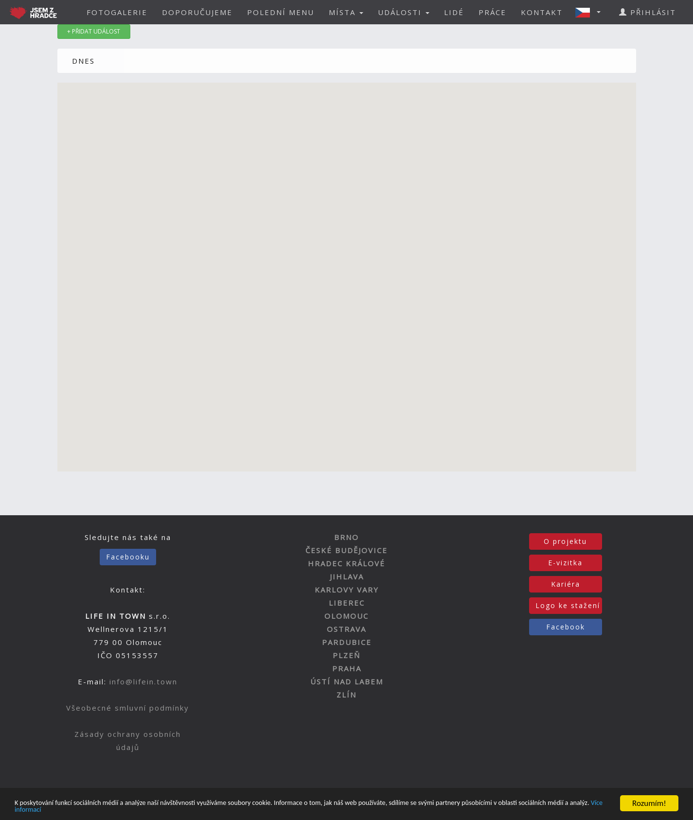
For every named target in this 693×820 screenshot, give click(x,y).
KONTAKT (542, 12)
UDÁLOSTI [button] (403, 12)
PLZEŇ (346, 655)
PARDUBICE (347, 642)
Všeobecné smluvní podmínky (127, 708)
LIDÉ (454, 12)
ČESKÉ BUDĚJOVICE (346, 550)
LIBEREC (347, 603)
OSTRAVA (346, 629)
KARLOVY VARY (347, 589)
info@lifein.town (143, 681)
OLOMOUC (346, 616)
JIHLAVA (347, 576)
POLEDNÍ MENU (280, 12)
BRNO (346, 537)
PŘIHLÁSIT (647, 12)
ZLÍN (346, 694)
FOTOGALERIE (117, 12)
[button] (591, 12)
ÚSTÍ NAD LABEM (346, 681)
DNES (83, 61)
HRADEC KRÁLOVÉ (346, 563)
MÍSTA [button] (346, 12)
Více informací (125, 809)
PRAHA (346, 668)
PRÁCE (492, 12)
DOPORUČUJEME (197, 12)
